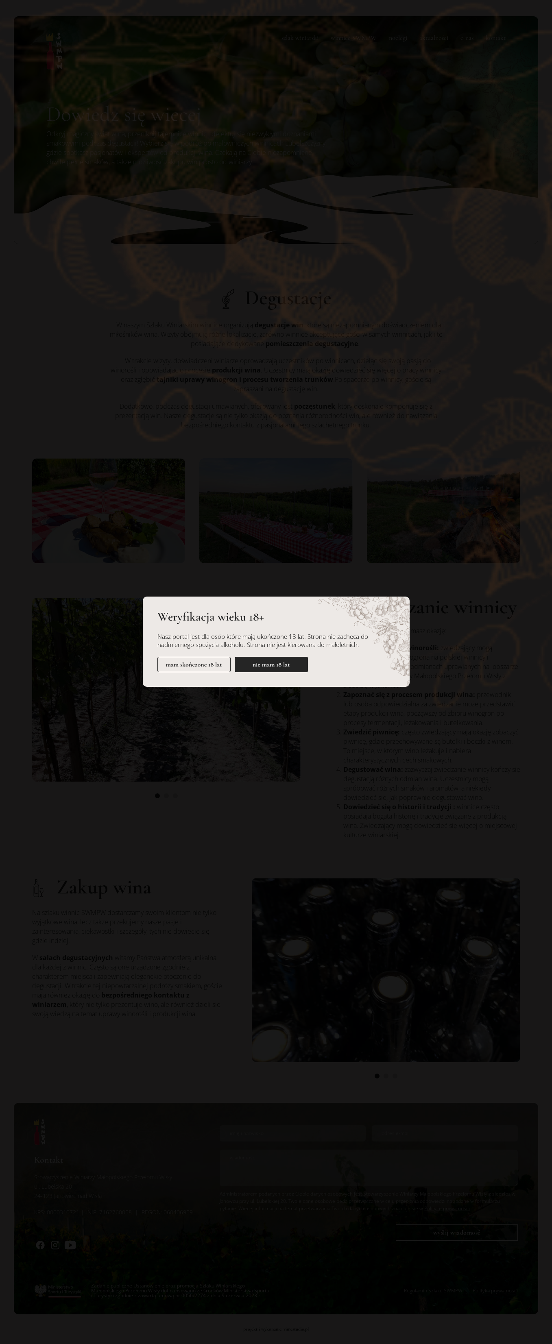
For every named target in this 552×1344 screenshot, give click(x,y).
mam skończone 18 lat (194, 664)
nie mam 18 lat (271, 664)
